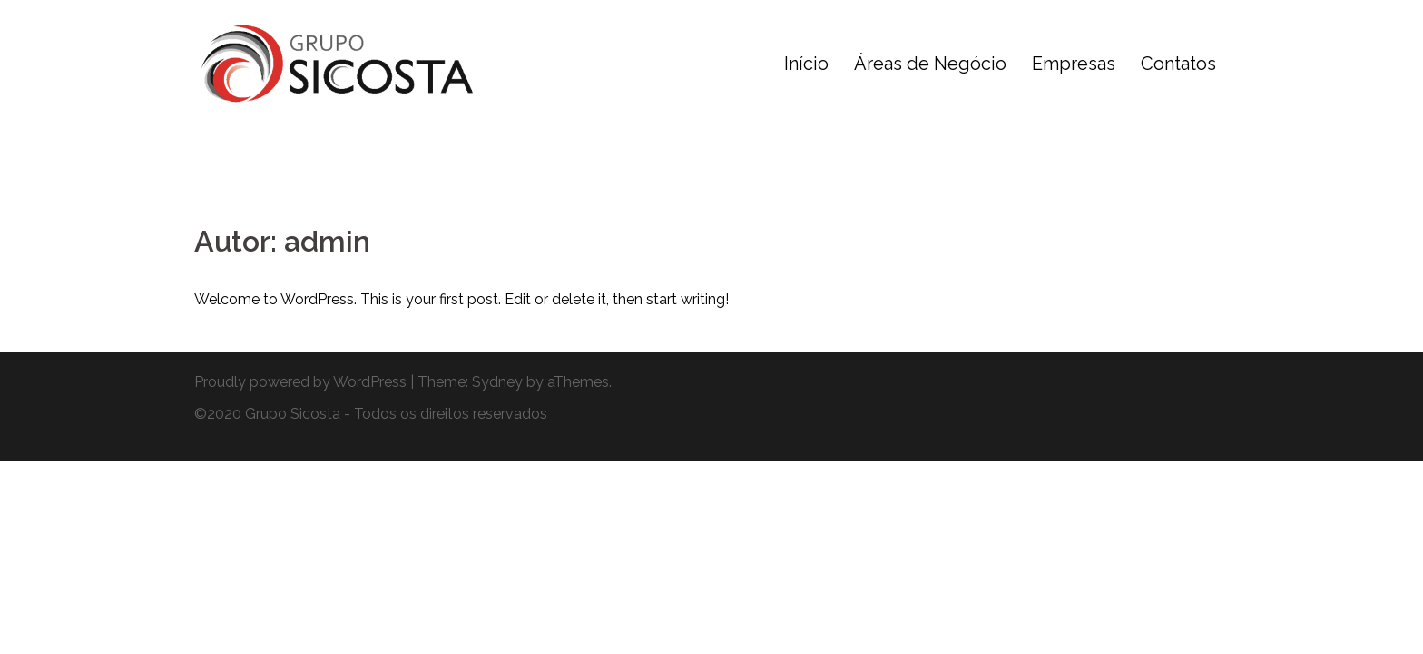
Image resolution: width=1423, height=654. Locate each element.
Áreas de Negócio (930, 63)
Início (806, 63)
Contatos (1178, 63)
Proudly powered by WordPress (300, 382)
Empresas (1073, 63)
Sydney (497, 382)
